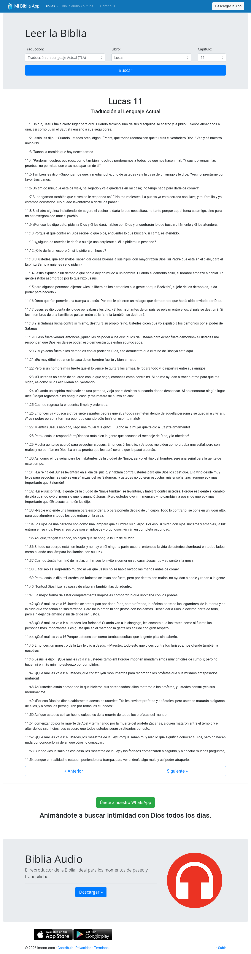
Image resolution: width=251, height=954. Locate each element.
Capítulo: (205, 49)
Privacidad (83, 948)
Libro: (116, 49)
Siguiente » (177, 771)
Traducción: (34, 49)
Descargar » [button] (91, 892)
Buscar (125, 70)
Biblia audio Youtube (78, 6)
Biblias (50, 6)
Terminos (101, 948)
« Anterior (73, 771)
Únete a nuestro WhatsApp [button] (125, 802)
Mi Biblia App (23, 6)
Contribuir (107, 6)
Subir (222, 948)
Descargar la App (228, 6)
